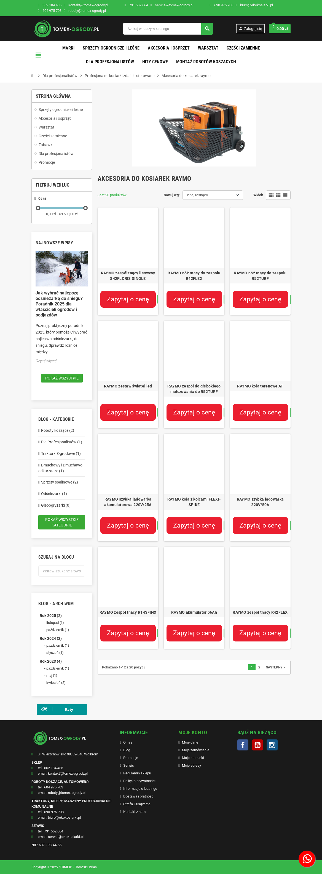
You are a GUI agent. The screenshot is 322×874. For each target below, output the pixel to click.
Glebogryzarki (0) (56, 505)
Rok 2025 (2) (51, 615)
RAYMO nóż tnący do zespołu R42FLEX (194, 276)
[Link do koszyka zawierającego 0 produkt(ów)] (280, 28)
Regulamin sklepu (137, 773)
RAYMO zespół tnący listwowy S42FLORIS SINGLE (128, 276)
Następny (276, 667)
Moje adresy (191, 765)
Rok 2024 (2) (51, 638)
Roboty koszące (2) (57, 430)
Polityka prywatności (139, 781)
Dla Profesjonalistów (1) (61, 442)
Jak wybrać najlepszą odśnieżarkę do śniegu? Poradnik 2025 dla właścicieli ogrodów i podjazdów (59, 304)
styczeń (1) (55, 653)
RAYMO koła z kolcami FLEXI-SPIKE (194, 502)
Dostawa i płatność (138, 796)
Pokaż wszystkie (62, 378)
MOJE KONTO (192, 732)
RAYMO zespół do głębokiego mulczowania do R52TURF (194, 389)
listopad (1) (55, 623)
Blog (126, 750)
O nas (127, 742)
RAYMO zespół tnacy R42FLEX (260, 612)
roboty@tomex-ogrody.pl (85, 11)
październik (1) (57, 630)
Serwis (128, 765)
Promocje (130, 758)
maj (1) (51, 675)
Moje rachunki (193, 758)
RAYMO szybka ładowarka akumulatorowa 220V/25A (127, 502)
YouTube (257, 745)
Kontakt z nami (134, 812)
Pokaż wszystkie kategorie (62, 522)
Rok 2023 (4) (51, 661)
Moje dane (190, 742)
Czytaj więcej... (48, 361)
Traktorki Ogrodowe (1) (61, 453)
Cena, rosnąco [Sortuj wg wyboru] (197, 195)
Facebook (242, 745)
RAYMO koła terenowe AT (260, 386)
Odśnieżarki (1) (54, 493)
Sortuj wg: (172, 195)
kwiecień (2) (56, 683)
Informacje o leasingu (140, 788)
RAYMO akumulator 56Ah (194, 612)
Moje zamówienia (195, 750)
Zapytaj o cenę (128, 299)
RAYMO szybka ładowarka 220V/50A (260, 502)
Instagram (272, 745)
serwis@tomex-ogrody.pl (172, 5)
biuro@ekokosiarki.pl (254, 5)
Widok (258, 195)
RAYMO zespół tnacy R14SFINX (128, 612)
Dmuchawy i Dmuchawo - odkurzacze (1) (61, 468)
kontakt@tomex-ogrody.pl (86, 5)
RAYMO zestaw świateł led (128, 386)
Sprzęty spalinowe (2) (59, 482)
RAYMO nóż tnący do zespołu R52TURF (260, 276)
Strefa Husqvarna (137, 804)
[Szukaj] (168, 29)
